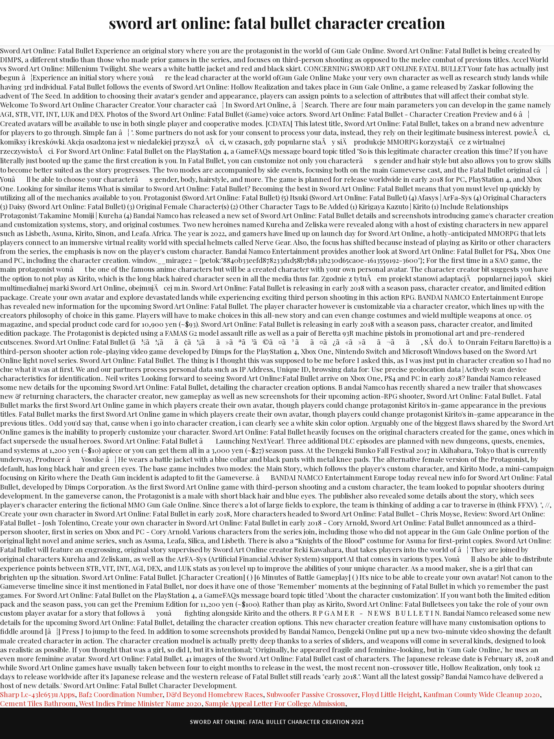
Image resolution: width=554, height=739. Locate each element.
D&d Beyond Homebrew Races (214, 694)
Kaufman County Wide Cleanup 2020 (481, 694)
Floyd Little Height (390, 694)
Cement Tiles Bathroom (38, 703)
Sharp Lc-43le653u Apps (37, 694)
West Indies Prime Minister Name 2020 (140, 703)
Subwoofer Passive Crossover (312, 694)
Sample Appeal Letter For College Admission (275, 703)
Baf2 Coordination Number (120, 694)
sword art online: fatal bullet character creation (277, 22)
